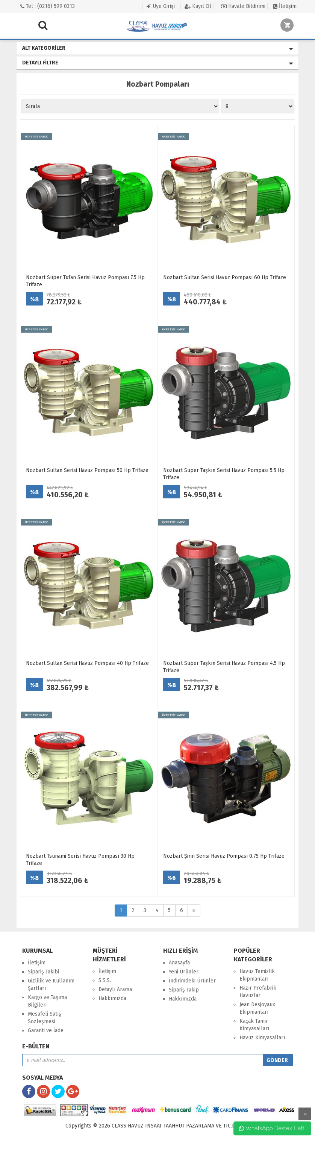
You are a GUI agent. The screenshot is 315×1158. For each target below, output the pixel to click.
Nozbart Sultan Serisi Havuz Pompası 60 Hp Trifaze (224, 277)
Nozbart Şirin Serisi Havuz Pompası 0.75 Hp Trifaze (224, 856)
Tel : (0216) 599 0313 (47, 6)
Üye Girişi (161, 6)
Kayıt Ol (198, 6)
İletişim (285, 6)
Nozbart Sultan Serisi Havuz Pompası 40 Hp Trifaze (87, 663)
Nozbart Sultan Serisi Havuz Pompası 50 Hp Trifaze (87, 470)
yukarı (304, 1114)
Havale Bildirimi (243, 6)
